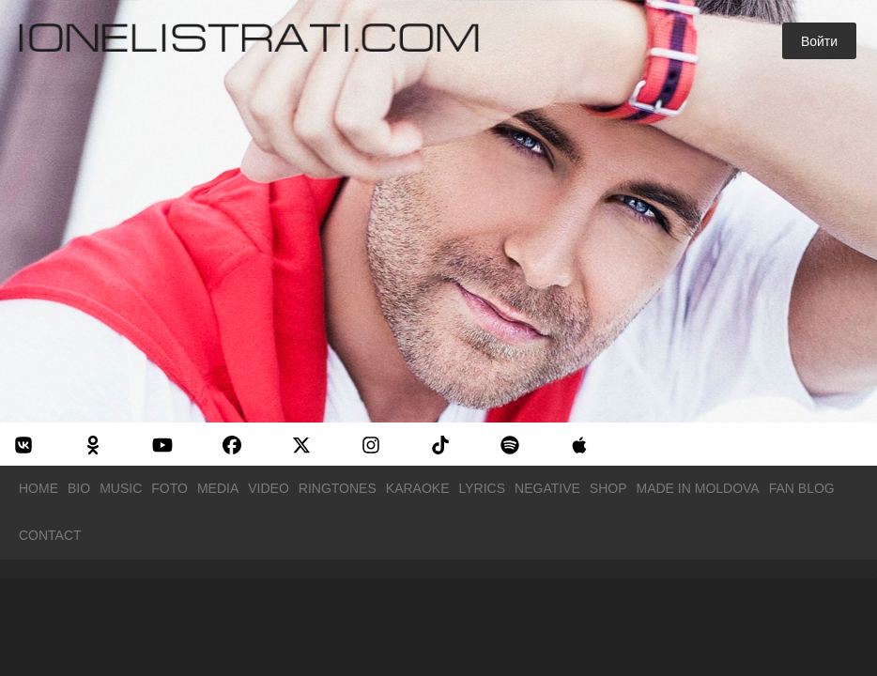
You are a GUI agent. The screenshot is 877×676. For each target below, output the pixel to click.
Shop (608, 488)
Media (217, 488)
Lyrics (482, 488)
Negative (547, 488)
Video (268, 488)
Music (121, 488)
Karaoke (418, 488)
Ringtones (338, 488)
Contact (50, 535)
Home (38, 488)
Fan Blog (802, 488)
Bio (79, 488)
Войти (819, 41)
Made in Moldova (698, 488)
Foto (169, 488)
